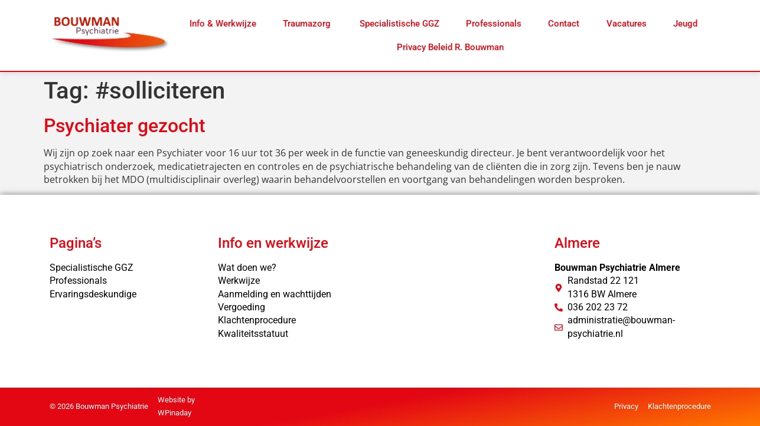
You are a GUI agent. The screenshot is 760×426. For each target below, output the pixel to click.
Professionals (493, 23)
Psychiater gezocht (125, 125)
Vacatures (626, 23)
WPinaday (174, 412)
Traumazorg (308, 23)
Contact (563, 23)
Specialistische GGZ (399, 23)
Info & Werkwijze (223, 23)
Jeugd (685, 23)
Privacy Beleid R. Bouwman (450, 47)
